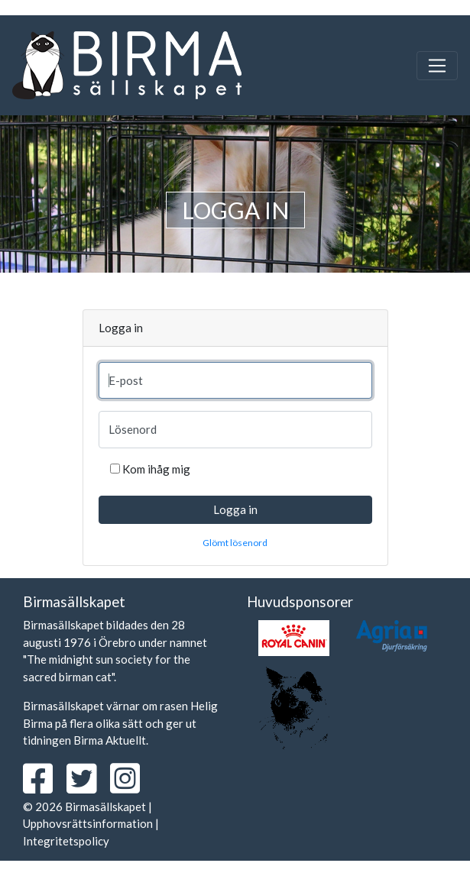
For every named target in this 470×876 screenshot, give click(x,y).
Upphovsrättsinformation (88, 823)
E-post (126, 380)
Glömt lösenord (235, 542)
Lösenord (133, 429)
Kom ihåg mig (156, 469)
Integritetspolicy (66, 841)
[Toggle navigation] (437, 65)
